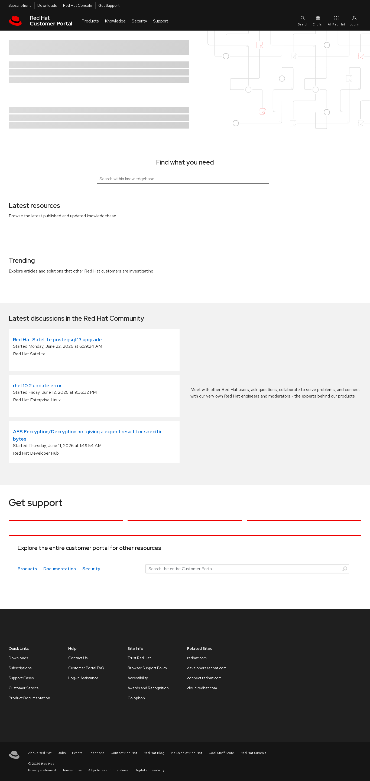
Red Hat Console (77, 5)
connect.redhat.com (204, 677)
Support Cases (21, 677)
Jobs (62, 753)
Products (27, 569)
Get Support (108, 5)
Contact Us (77, 657)
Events (77, 753)
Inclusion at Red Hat (186, 753)
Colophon (136, 697)
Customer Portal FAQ (86, 667)
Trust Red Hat (139, 657)
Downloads (47, 5)
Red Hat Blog (154, 753)
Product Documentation (29, 697)
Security (91, 569)
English (318, 21)
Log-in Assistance (83, 677)
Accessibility (138, 677)
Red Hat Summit (253, 753)
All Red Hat (336, 21)
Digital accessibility (149, 770)
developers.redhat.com (206, 667)
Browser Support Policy (147, 667)
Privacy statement (42, 770)
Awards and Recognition (148, 687)
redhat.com (197, 657)
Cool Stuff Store (221, 753)
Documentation (59, 569)
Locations (96, 753)
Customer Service (24, 687)
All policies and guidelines (108, 770)
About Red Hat (39, 753)
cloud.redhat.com (202, 687)
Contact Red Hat (124, 753)
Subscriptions (19, 5)
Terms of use (72, 770)
